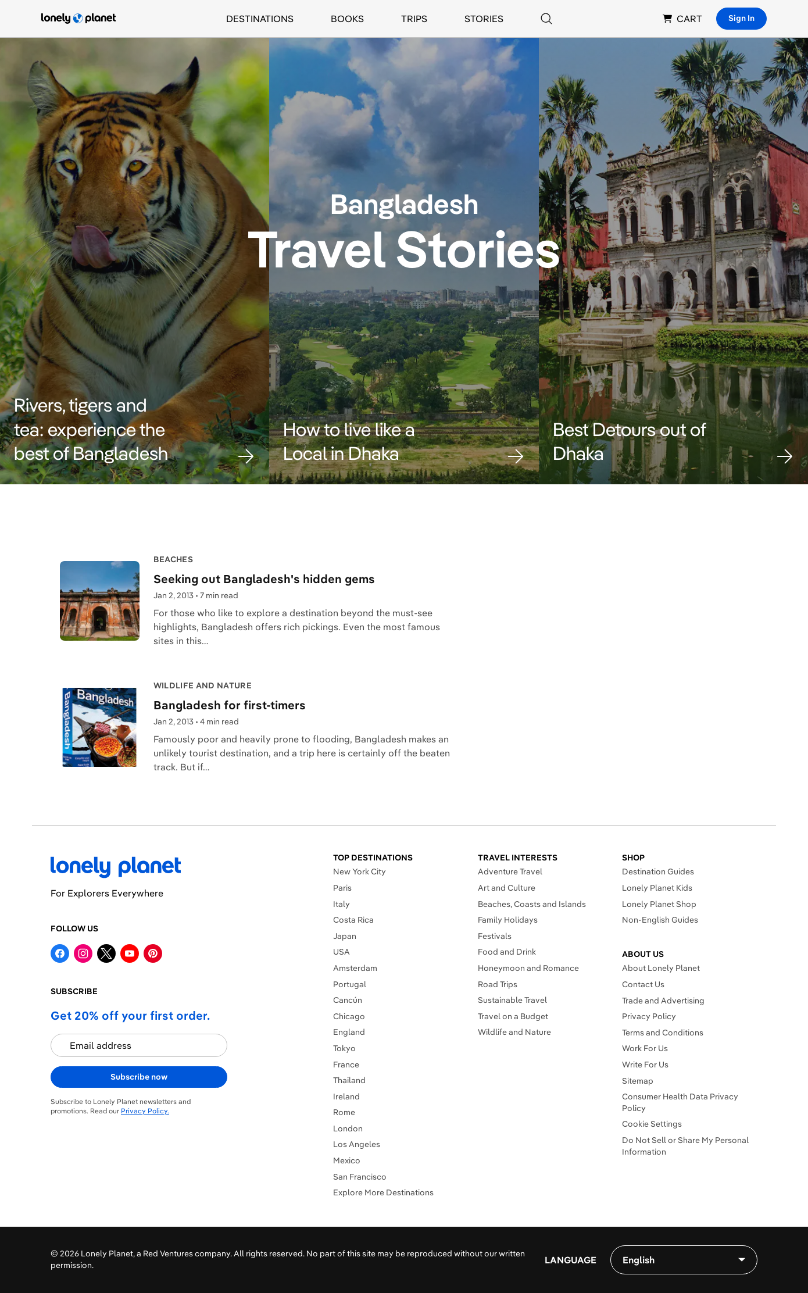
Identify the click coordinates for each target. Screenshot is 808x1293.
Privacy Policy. (145, 1110)
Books (347, 18)
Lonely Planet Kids (657, 888)
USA (341, 951)
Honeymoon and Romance (528, 968)
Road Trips (497, 984)
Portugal (349, 984)
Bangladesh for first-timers (229, 705)
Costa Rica (353, 920)
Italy (341, 904)
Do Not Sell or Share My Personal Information (685, 1146)
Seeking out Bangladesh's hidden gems (264, 579)
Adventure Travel (510, 871)
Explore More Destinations (383, 1192)
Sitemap (637, 1081)
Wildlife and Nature (514, 1032)
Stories (483, 18)
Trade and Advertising (663, 1000)
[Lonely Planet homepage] (78, 18)
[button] (134, 429)
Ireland (346, 1096)
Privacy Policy (649, 1016)
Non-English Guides (660, 920)
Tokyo (344, 1048)
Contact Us (643, 984)
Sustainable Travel (512, 1000)
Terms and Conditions (662, 1032)
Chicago (349, 1016)
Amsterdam (355, 968)
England (349, 1032)
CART (682, 18)
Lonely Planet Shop (659, 904)
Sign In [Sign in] (741, 18)
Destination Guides (658, 871)
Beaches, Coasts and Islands (532, 904)
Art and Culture (506, 888)
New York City (359, 871)
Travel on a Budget (513, 1016)
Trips (414, 18)
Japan (344, 936)
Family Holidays (508, 920)
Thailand (349, 1080)
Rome (344, 1112)
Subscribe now (138, 1076)
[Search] (546, 18)
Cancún (347, 1000)
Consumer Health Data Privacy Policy (680, 1102)
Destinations (260, 18)
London (348, 1128)
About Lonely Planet (661, 968)
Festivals (495, 936)
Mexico (346, 1160)
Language (570, 1260)
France (346, 1064)
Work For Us (645, 1048)
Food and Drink (507, 951)
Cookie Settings (652, 1124)
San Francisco (360, 1176)
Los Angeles (356, 1144)
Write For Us (645, 1064)
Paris (342, 888)
